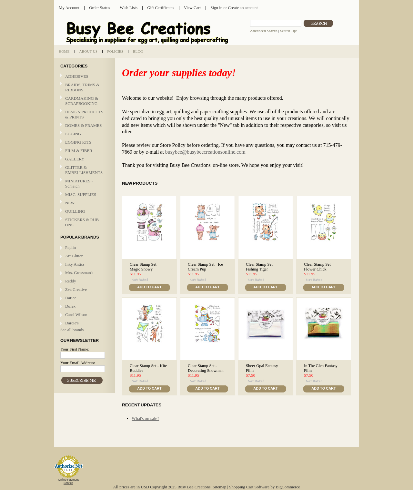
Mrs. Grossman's (79, 272)
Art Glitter (74, 255)
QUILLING (83, 211)
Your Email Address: (77, 362)
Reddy (70, 281)
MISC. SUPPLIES (80, 194)
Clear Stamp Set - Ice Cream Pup (205, 266)
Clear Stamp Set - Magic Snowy (144, 266)
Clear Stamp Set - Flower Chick (318, 266)
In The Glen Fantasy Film (320, 368)
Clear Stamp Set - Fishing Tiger (260, 266)
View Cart (192, 7)
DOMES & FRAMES (83, 125)
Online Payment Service (68, 481)
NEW (70, 202)
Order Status (99, 7)
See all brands (72, 329)
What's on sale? (145, 418)
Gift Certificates (160, 7)
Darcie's (72, 323)
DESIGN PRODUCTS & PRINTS (83, 114)
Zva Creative (76, 289)
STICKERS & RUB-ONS (83, 222)
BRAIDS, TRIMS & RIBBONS (82, 87)
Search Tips (288, 31)
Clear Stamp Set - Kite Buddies (148, 368)
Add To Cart (149, 287)
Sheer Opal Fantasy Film (262, 368)
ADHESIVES (76, 76)
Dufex (70, 306)
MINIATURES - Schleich (79, 184)
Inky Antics (75, 264)
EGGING (83, 134)
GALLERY (83, 159)
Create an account (242, 7)
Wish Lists (128, 7)
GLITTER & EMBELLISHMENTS (83, 170)
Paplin (70, 247)
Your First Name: (74, 349)
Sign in (216, 7)
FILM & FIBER (83, 151)
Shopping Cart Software (249, 487)
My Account (69, 7)
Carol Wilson (76, 314)
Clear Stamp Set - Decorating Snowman (206, 368)
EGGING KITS (78, 142)
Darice (70, 297)
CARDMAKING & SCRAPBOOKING (83, 101)
